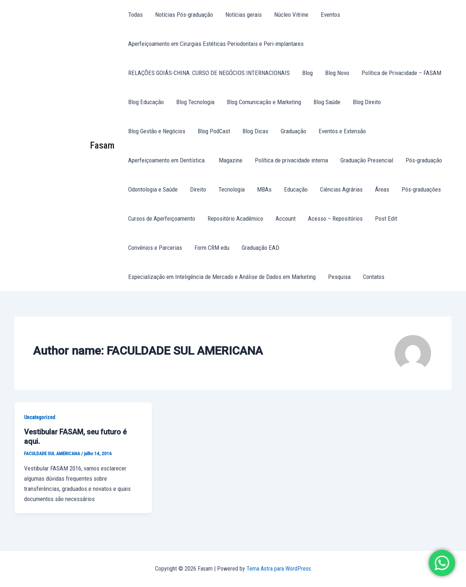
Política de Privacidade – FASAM (401, 72)
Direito (198, 189)
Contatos (373, 276)
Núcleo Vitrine (291, 14)
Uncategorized (39, 417)
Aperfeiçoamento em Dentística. (167, 160)
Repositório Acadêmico (235, 218)
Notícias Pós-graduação (184, 14)
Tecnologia (231, 189)
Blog (307, 72)
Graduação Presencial (366, 160)
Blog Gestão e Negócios (156, 131)
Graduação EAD (260, 247)
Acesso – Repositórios (335, 218)
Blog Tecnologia (195, 102)
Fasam (102, 145)
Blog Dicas (255, 131)
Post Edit (386, 218)
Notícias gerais (243, 14)
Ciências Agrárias (341, 189)
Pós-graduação (424, 160)
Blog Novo (337, 72)
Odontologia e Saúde (153, 189)
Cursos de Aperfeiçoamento (161, 218)
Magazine (230, 160)
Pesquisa (339, 276)
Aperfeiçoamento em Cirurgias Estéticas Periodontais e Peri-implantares (216, 43)
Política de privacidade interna (291, 160)
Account (286, 218)
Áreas (382, 189)
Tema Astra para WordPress (278, 568)
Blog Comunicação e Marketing (264, 102)
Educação (296, 189)
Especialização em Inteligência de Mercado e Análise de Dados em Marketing (222, 276)
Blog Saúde (326, 102)
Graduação (293, 131)
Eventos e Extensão (342, 131)
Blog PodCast (214, 131)
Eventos (330, 14)
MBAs (264, 189)
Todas (135, 14)
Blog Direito (367, 102)
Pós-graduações (421, 189)
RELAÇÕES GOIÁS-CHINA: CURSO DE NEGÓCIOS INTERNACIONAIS (209, 72)
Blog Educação (146, 102)
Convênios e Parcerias (155, 247)
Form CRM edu (211, 247)
